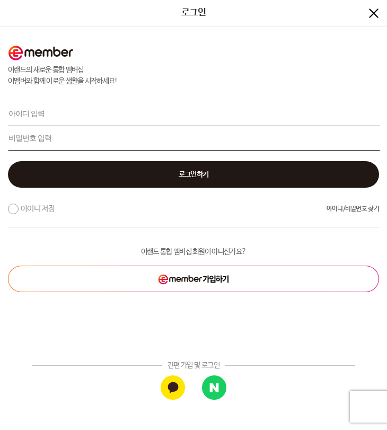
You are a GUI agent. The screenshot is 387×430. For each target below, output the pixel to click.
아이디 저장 (38, 208)
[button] (193, 174)
